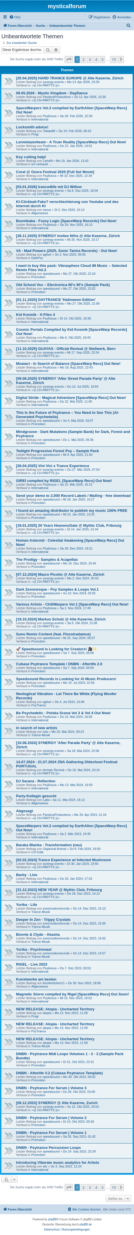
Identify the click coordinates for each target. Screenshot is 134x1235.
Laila (46, 799)
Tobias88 (49, 131)
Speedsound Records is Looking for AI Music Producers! (66, 679)
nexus (47, 209)
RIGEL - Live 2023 (31, 964)
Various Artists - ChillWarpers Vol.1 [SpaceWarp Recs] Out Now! (72, 604)
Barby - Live (26, 875)
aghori (47, 254)
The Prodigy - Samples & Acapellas (47, 559)
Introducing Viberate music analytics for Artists (57, 1162)
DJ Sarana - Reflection (35, 781)
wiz (45, 1166)
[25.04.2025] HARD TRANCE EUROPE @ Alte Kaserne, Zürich (69, 78)
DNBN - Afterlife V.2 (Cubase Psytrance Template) (59, 1073)
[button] (69, 59)
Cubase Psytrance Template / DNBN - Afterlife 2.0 (59, 664)
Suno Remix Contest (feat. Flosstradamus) (53, 634)
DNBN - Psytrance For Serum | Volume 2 (51, 1118)
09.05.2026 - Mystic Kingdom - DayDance (52, 93)
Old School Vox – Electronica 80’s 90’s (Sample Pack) (63, 285)
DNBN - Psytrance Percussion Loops (48, 1147)
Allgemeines (39, 213)
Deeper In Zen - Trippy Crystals (43, 919)
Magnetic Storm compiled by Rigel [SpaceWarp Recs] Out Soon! (72, 994)
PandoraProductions (57, 97)
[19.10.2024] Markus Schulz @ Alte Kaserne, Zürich (61, 619)
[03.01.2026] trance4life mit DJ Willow (49, 187)
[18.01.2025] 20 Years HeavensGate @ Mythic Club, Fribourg (68, 525)
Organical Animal (54, 848)
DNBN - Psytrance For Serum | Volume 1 (51, 1133)
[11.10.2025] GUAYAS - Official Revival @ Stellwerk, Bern (65, 349)
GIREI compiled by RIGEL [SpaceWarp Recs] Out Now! (64, 481)
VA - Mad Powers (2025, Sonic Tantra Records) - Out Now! (66, 251)
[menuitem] (15, 17)
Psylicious (49, 116)
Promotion (38, 277)
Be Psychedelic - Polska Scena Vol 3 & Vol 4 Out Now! (63, 713)
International (39, 119)
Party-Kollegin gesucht (36, 796)
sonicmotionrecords (56, 908)
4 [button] (96, 59)
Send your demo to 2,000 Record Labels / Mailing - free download (73, 495)
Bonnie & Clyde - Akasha (38, 934)
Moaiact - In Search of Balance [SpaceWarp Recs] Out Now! (68, 363)
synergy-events (53, 82)
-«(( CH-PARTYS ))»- (45, 85)
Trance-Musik (40, 735)
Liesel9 (48, 160)
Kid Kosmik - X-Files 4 (35, 314)
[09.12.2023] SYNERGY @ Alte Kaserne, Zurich (57, 1103)
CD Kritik (37, 852)
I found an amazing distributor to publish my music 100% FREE (71, 510)
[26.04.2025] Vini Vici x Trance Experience (52, 466)
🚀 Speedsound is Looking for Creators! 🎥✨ (56, 649)
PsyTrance (38, 705)
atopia (47, 1013)
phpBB (52, 1219)
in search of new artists (36, 728)
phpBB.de (86, 1224)
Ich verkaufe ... (41, 164)
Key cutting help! (31, 157)
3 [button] (90, 59)
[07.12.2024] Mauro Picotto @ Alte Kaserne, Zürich (60, 574)
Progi (34, 134)
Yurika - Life (26, 905)
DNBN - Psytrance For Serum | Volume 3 (51, 1088)
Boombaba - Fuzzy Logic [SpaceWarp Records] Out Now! (66, 221)
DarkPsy (37, 258)
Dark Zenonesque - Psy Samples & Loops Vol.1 (57, 589)
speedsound (51, 273)
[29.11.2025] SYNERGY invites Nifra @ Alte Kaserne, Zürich (68, 236)
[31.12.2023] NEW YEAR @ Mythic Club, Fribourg (59, 890)
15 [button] (114, 59)
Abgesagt (24, 811)
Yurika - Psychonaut (33, 949)
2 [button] (83, 59)
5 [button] (102, 59)
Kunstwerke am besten (36, 979)
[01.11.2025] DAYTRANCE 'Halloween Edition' (56, 300)
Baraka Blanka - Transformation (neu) (49, 845)
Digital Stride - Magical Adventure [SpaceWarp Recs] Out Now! (71, 398)
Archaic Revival (53, 770)
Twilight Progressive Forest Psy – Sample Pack (57, 451)
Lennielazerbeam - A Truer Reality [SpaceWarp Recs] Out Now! (71, 142)
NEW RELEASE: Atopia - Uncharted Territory (55, 1009)
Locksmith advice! (32, 127)
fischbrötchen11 (54, 983)
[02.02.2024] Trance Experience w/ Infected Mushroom (63, 860)
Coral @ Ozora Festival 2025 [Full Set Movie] (55, 172)
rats (45, 731)
